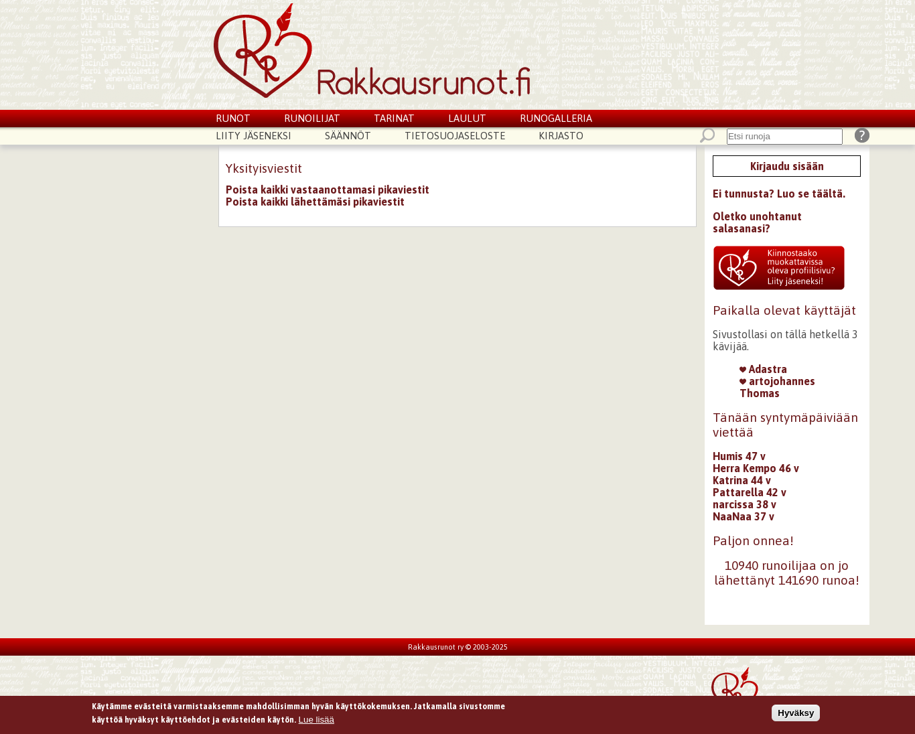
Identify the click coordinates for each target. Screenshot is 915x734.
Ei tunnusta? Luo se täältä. (779, 194)
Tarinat (394, 118)
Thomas (760, 393)
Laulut (467, 118)
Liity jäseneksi (253, 135)
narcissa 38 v (744, 504)
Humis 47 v (739, 456)
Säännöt (348, 135)
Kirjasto (561, 135)
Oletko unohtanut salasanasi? (757, 222)
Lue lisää (316, 722)
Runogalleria (556, 118)
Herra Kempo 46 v (756, 468)
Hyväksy (796, 715)
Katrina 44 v (742, 480)
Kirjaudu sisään (787, 166)
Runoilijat (312, 118)
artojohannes (777, 381)
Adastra (763, 369)
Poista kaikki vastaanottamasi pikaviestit (327, 190)
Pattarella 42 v (749, 492)
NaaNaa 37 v (743, 516)
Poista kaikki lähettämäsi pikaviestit (315, 202)
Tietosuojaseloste (455, 135)
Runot (233, 118)
